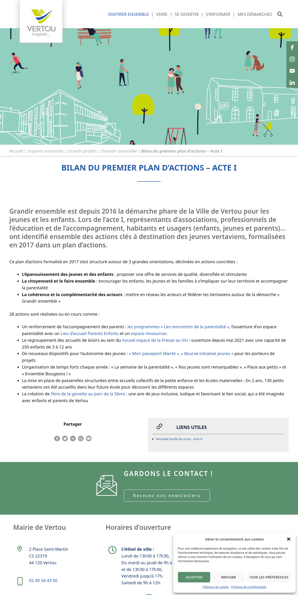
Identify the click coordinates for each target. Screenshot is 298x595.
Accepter (194, 577)
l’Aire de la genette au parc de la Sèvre (87, 394)
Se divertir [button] (187, 14)
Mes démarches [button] (254, 14)
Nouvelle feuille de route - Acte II (179, 439)
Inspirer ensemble (46, 151)
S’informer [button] (218, 14)
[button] (288, 539)
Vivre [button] (162, 14)
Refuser (228, 577)
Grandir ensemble (119, 151)
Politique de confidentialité (248, 587)
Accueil (16, 151)
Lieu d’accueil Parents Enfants (90, 333)
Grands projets (82, 151)
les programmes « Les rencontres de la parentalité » (178, 327)
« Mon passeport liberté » (154, 353)
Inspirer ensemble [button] (128, 14)
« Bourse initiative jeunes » (207, 353)
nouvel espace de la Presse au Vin (155, 340)
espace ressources (148, 333)
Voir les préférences (269, 577)
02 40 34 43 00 (43, 581)
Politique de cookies (216, 587)
